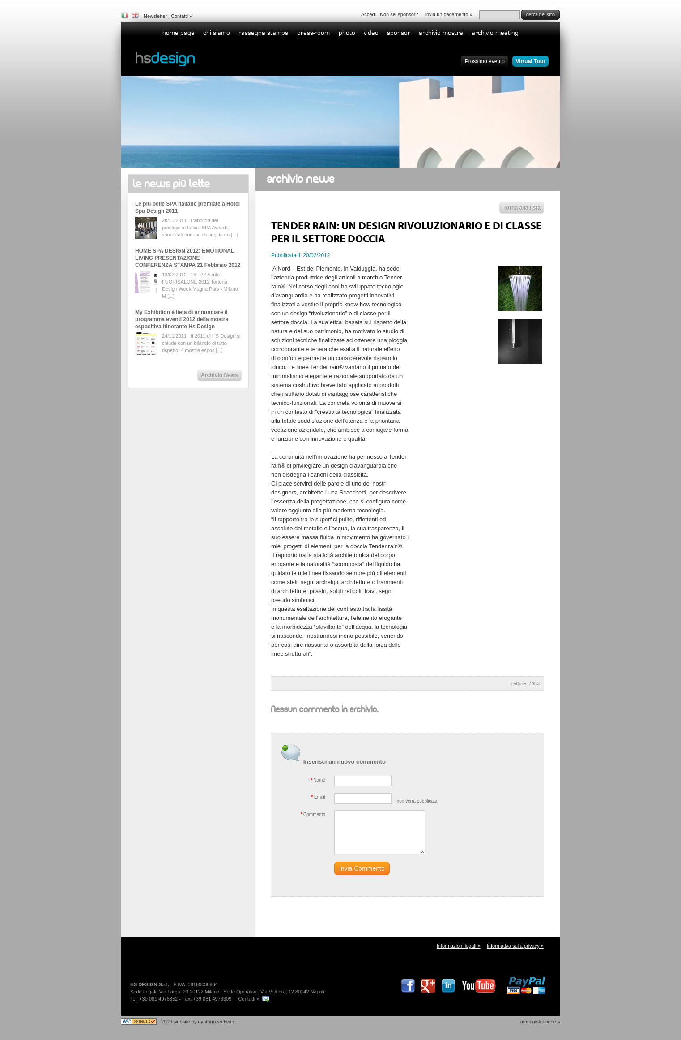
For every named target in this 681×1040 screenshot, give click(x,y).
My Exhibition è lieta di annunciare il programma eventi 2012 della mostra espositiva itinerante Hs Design (181, 319)
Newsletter (155, 16)
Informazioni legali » (459, 946)
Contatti (179, 16)
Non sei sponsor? (399, 14)
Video (371, 33)
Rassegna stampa (263, 33)
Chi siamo (216, 33)
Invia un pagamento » (448, 14)
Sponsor (398, 33)
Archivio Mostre (441, 33)
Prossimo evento (485, 61)
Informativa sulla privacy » (515, 946)
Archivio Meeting (495, 33)
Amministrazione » (540, 1021)
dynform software (217, 1021)
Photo (347, 33)
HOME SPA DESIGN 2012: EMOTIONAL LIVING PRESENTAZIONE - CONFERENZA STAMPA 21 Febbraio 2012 (187, 258)
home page (178, 33)
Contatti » (249, 998)
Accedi (368, 14)
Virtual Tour (530, 61)
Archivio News (219, 375)
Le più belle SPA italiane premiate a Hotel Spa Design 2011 (187, 207)
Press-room (313, 33)
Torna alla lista (522, 208)
